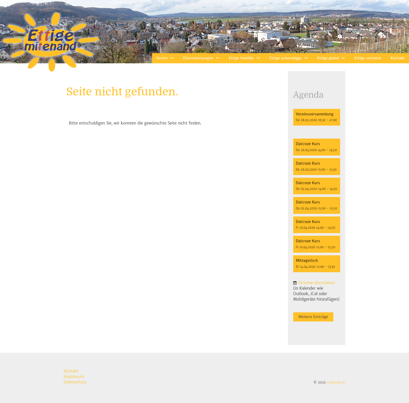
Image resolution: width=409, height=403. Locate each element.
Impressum (74, 376)
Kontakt (398, 58)
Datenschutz (75, 382)
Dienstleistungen (201, 58)
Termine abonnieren (316, 282)
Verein (164, 58)
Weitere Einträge (313, 316)
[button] (316, 117)
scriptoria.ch (336, 382)
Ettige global (331, 58)
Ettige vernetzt (367, 58)
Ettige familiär (244, 58)
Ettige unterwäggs (288, 58)
